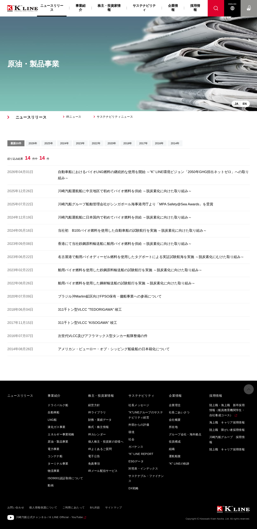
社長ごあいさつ (179, 412)
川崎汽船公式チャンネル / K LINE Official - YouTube (49, 517)
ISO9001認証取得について (65, 478)
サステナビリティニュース (115, 116)
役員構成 (175, 441)
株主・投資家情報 (109, 8)
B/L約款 (95, 507)
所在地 (173, 427)
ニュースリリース (31, 117)
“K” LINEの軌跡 (179, 463)
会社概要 (175, 419)
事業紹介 (80, 8)
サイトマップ (113, 507)
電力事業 (53, 449)
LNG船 (52, 419)
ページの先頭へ (249, 392)
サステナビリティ (144, 8)
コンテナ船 (55, 456)
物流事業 (53, 470)
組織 (172, 449)
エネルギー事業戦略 (61, 434)
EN (245, 103)
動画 (51, 485)
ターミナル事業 (58, 463)
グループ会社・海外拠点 (185, 434)
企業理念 (175, 405)
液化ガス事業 (56, 427)
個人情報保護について (43, 507)
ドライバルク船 (58, 405)
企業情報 (173, 8)
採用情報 (195, 8)
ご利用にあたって (73, 507)
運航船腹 (175, 456)
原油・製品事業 (58, 441)
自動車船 (53, 412)
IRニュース (73, 116)
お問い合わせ (248, 4)
